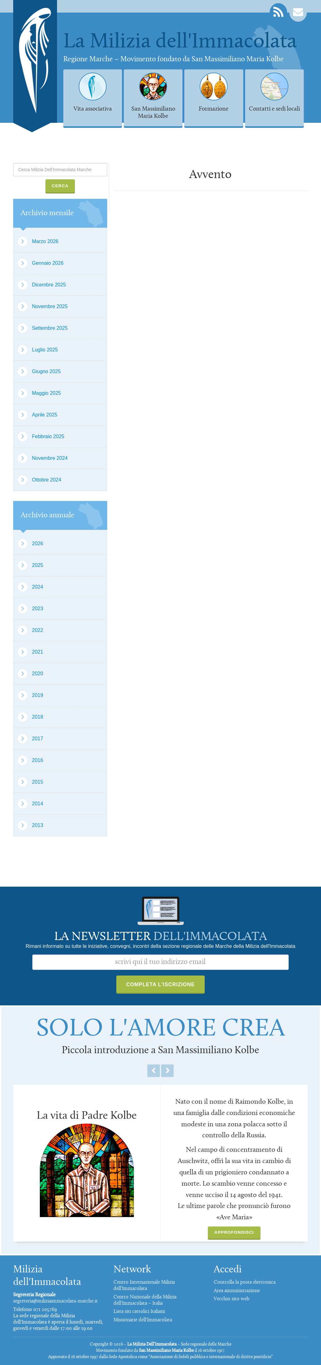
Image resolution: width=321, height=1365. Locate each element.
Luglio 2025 (45, 349)
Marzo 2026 (45, 241)
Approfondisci (234, 1232)
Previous (153, 1070)
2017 (37, 738)
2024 (37, 587)
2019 (37, 695)
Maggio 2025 (46, 393)
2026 (37, 543)
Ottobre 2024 (46, 479)
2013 (37, 825)
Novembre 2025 (50, 306)
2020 (37, 673)
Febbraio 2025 (48, 436)
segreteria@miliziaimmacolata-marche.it (55, 1301)
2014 (37, 803)
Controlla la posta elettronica (245, 1282)
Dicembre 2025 (49, 284)
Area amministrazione (237, 1290)
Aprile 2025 (44, 414)
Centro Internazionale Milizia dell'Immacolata (144, 1285)
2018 (37, 717)
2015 (37, 782)
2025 (37, 565)
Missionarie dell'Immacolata (142, 1320)
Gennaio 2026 (48, 263)
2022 (37, 630)
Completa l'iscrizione (160, 984)
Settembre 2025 (50, 328)
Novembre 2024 (50, 458)
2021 (37, 652)
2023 (37, 608)
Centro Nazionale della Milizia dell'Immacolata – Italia (144, 1300)
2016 (37, 760)
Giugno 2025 (46, 371)
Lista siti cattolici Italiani (139, 1311)
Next (167, 1070)
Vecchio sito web (231, 1299)
